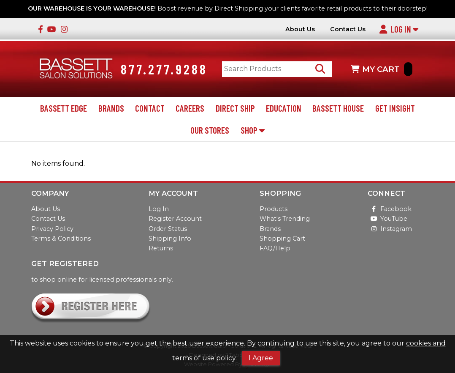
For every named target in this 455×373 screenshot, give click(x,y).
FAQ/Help (275, 248)
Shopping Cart (282, 238)
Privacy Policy (52, 229)
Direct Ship (235, 108)
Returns (161, 248)
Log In (398, 29)
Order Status (168, 229)
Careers (190, 108)
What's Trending (285, 218)
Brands (111, 108)
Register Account (175, 218)
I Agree (261, 358)
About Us (300, 29)
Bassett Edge (63, 108)
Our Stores (209, 130)
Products (273, 209)
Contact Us (348, 29)
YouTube (387, 218)
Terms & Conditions (61, 238)
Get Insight (395, 108)
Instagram (390, 229)
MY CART (381, 69)
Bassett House (338, 108)
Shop (253, 130)
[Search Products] (320, 69)
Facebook (390, 209)
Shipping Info (170, 238)
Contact (150, 108)
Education (283, 108)
